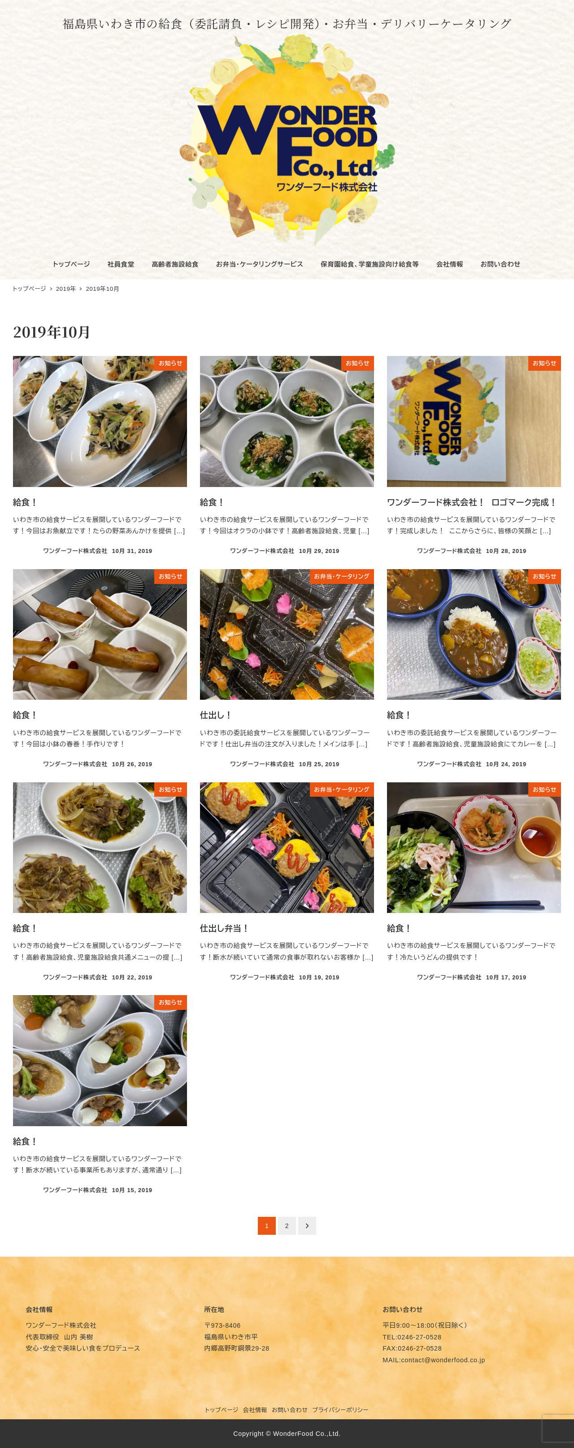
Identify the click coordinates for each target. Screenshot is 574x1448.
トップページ (222, 1410)
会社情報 (255, 1410)
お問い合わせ (290, 1410)
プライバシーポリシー (340, 1410)
